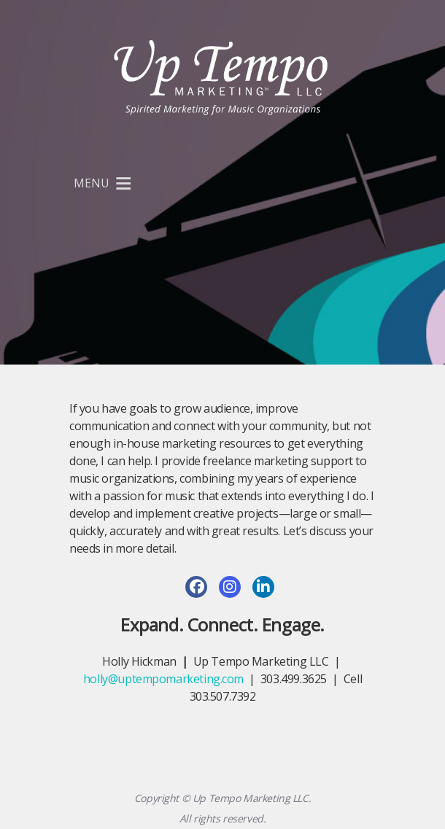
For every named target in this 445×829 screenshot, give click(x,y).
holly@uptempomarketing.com (163, 679)
